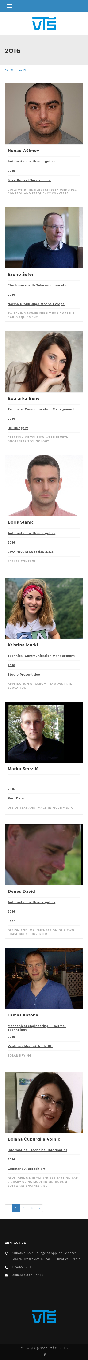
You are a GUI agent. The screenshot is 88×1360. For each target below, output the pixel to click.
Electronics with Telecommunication (39, 285)
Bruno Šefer (21, 274)
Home (9, 69)
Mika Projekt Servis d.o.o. (29, 180)
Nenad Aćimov (23, 150)
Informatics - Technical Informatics (37, 1150)
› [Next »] (39, 1208)
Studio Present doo (24, 674)
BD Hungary (18, 428)
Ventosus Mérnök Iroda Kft (30, 1046)
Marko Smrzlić (23, 769)
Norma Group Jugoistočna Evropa (36, 304)
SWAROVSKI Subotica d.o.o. (31, 552)
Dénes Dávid (21, 891)
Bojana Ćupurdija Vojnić (34, 1139)
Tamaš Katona (23, 1015)
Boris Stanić (21, 522)
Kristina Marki (23, 645)
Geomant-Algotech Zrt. (27, 1169)
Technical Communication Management (41, 409)
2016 (11, 171)
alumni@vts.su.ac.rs (27, 1275)
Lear (11, 921)
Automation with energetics (31, 161)
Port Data (16, 798)
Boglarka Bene (24, 398)
